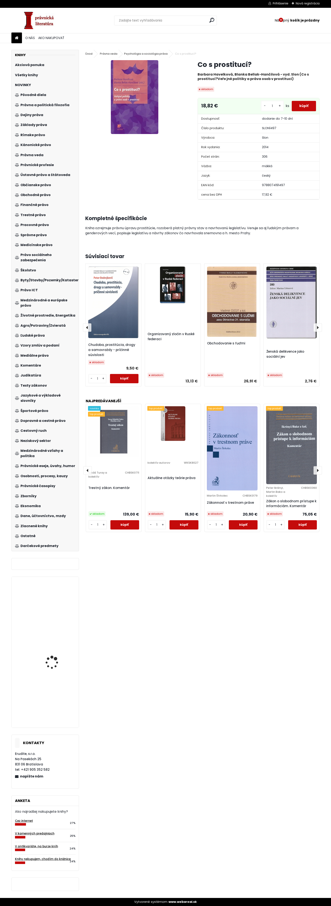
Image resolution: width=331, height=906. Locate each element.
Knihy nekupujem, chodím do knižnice (43, 859)
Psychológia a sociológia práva (146, 54)
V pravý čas (67, 613)
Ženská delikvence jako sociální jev (285, 354)
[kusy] (270, 106)
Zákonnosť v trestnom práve (230, 502)
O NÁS (30, 38)
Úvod (88, 54)
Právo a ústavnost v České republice (54, 707)
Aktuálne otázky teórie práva (171, 478)
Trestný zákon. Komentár (109, 488)
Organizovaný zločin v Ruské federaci (171, 336)
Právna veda (108, 54)
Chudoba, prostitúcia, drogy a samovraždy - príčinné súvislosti (111, 350)
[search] (211, 20)
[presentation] (87, 327)
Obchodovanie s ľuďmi (226, 343)
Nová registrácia (308, 3)
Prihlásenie (280, 3)
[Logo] (40, 20)
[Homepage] (16, 38)
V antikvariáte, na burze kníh (36, 846)
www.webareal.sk (182, 902)
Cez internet (24, 821)
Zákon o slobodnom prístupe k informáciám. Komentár (291, 503)
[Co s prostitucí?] (134, 97)
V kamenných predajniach (34, 834)
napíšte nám (31, 776)
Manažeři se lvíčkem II (55, 670)
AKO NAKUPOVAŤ (51, 38)
